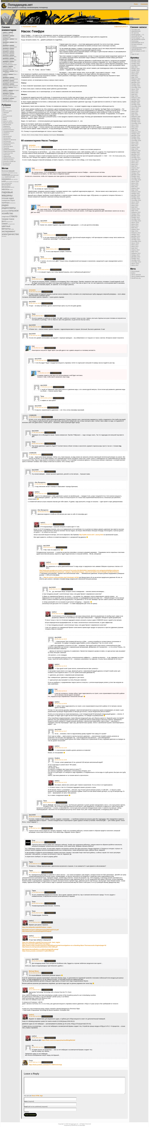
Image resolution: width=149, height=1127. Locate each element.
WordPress (74, 1125)
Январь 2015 (135, 214)
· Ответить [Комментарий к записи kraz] (50, 170)
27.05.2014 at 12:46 (41, 360)
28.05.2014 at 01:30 (35, 816)
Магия (5, 117)
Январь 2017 (135, 173)
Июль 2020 (134, 109)
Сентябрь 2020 (136, 106)
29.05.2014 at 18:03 (58, 613)
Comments (144, 4)
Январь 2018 (135, 152)
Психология (7, 128)
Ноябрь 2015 (135, 197)
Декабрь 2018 (135, 135)
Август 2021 (135, 89)
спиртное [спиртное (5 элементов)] (5, 217)
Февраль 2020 (135, 116)
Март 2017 (134, 169)
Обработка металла (9, 139)
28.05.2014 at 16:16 (44, 511)
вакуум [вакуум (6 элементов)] (11, 171)
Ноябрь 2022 (135, 70)
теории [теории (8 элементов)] (5, 219)
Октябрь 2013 (135, 239)
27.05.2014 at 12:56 (46, 387)
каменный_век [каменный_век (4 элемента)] (10, 177)
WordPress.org (136, 278)
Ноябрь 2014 (135, 217)
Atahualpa (82, 1125)
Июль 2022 (134, 74)
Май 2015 (134, 207)
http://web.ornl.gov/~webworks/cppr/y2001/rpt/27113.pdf (40, 929)
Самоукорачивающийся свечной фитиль (138, 48)
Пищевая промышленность (8, 148)
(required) (29, 1101)
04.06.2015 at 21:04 (38, 842)
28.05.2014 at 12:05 (41, 493)
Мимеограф (6, 37)
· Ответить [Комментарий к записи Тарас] (61, 235)
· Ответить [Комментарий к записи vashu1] (53, 493)
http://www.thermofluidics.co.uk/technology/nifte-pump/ (40, 949)
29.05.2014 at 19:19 (61, 666)
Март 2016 (134, 190)
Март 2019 (134, 130)
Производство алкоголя (10, 79)
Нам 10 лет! (135, 54)
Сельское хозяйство (9, 161)
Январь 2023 (135, 68)
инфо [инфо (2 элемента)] (3, 177)
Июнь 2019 (134, 127)
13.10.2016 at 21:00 (35, 863)
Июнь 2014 (134, 226)
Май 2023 (134, 67)
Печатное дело (8, 146)
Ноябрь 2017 (135, 156)
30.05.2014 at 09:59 (61, 703)
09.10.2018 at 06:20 (38, 961)
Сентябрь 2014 (136, 221)
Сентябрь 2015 (136, 200)
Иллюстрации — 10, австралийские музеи (138, 38)
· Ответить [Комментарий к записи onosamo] (47, 147)
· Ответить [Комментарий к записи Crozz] (47, 1062)
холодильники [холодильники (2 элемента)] (11, 224)
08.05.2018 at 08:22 (44, 269)
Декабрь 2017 (135, 154)
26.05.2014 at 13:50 (35, 291)
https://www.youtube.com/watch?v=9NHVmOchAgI (45, 1064)
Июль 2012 (134, 265)
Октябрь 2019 (135, 121)
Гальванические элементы (8, 132)
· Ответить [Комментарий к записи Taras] (64, 249)
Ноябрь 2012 (135, 258)
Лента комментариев (138, 276)
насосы (46, 135)
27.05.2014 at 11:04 (44, 207)
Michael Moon (34, 971)
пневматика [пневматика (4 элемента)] (6, 200)
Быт (4, 109)
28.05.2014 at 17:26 (46, 524)
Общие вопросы (8, 123)
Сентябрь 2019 (136, 123)
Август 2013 (135, 243)
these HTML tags (37, 1095)
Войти (133, 273)
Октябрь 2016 (135, 178)
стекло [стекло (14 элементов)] (13, 216)
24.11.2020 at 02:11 (35, 989)
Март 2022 (134, 77)
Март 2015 (134, 210)
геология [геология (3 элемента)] (10, 173)
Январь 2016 (135, 193)
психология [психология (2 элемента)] (12, 202)
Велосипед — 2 (8, 34)
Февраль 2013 (135, 253)
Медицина (6, 126)
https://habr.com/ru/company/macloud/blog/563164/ (58, 1040)
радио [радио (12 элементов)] (5, 205)
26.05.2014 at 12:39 (38, 170)
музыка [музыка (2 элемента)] (12, 187)
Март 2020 (134, 115)
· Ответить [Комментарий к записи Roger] (47, 828)
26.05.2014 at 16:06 (35, 303)
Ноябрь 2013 (135, 238)
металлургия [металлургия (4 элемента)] (6, 185)
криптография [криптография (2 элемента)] (9, 181)
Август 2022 (135, 72)
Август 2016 (135, 181)
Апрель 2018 (135, 147)
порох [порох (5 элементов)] (12, 200)
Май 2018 (134, 145)
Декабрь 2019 (135, 120)
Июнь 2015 (134, 205)
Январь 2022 (135, 80)
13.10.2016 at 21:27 (35, 872)
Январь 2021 (135, 99)
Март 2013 (134, 251)
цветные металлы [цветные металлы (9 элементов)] (6, 227)
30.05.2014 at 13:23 (61, 782)
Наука (5, 119)
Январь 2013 (135, 255)
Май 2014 (134, 227)
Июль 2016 (134, 183)
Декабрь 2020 (135, 101)
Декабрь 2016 (135, 174)
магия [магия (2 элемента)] (3, 183)
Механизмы (7, 138)
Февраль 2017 (135, 171)
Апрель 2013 (135, 250)
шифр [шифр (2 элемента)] (12, 229)
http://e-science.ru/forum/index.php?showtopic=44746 (61, 577)
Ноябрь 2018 (135, 137)
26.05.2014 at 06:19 (35, 147)
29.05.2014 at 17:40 (55, 589)
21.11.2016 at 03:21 (35, 937)
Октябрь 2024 (135, 62)
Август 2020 (135, 108)
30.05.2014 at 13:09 (61, 760)
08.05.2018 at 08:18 (52, 249)
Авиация (6, 112)
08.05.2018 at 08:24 (46, 258)
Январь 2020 (135, 118)
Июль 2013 (134, 245)
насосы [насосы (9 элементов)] (5, 189)
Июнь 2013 (134, 246)
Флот (4, 114)
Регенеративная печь (9, 56)
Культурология (7, 116)
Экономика (6, 165)
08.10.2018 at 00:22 (35, 973)
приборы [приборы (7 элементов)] (6, 202)
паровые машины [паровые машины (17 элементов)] (7, 194)
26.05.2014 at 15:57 (41, 186)
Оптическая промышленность (8, 142)
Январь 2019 (135, 133)
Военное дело (7, 111)
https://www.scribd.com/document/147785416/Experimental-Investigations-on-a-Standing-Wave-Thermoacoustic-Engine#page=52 (64, 945)
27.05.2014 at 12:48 (46, 222)
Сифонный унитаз (120, 26)
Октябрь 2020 (135, 104)
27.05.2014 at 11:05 (38, 348)
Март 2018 (134, 149)
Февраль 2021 (135, 97)
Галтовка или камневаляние (136, 30)
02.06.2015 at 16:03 (35, 828)
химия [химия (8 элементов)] (5, 223)
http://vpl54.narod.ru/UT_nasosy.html (91, 534)
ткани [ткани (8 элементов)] (11, 219)
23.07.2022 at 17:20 (35, 1062)
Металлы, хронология (10, 47)
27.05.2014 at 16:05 (38, 471)
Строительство (8, 153)
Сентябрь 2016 (136, 180)
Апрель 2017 (135, 168)
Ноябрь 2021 (135, 84)
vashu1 (31, 988)
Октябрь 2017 (135, 157)
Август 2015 (135, 202)
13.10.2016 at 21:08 (49, 235)
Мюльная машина (8, 53)
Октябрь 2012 (135, 260)
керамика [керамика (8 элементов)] (6, 179)
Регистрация (135, 271)
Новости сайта (7, 121)
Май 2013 (134, 248)
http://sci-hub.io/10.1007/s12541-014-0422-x (36, 944)
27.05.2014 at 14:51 (35, 454)
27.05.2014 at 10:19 (35, 335)
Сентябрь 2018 (136, 140)
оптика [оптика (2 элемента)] (11, 189)
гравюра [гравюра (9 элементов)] (6, 175)
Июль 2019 (134, 125)
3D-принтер (135, 33)
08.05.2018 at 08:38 (49, 802)
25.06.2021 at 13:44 (38, 1047)
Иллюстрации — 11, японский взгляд (9, 68)
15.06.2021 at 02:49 (35, 1016)
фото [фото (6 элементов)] (4, 221)
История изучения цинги (11, 91)
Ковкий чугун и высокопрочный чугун (10, 63)
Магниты (6, 134)
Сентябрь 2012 (136, 262)
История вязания (136, 44)
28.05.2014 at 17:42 (49, 547)
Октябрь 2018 (135, 139)
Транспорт (6, 154)
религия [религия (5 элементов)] (5, 211)
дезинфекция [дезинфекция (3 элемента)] (14, 175)
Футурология (7, 163)
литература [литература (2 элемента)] (15, 181)
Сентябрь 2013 (136, 241)
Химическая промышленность (8, 157)
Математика (7, 124)
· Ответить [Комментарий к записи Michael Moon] (47, 973)
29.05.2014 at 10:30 (52, 564)
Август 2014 (135, 222)
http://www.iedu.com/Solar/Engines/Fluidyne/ (36, 931)
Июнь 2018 (134, 144)
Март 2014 (134, 231)
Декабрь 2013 (135, 236)
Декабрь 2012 (135, 257)
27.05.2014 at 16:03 (38, 432)
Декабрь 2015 (135, 195)
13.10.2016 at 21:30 (38, 892)
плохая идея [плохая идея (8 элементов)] (8, 198)
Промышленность (8, 129)
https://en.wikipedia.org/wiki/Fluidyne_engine (37, 927)
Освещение (7, 144)
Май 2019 (134, 128)
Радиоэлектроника (9, 151)
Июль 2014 (134, 224)
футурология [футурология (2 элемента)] (9, 221)
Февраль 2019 (135, 132)
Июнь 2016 (134, 185)
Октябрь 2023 (135, 65)
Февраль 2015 (135, 212)
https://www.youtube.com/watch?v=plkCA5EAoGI (38, 951)
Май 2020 (134, 113)
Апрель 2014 (135, 229)
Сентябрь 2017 (136, 159)
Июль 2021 (134, 91)
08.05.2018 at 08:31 (38, 443)
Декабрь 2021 (135, 82)
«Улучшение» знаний (29, 26)
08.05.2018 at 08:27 (38, 315)
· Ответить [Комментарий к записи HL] (50, 1047)
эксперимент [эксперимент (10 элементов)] (8, 231)
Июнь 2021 (134, 92)
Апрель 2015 (135, 209)
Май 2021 (134, 94)
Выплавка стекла (8, 50)
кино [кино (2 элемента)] (12, 179)
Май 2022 (134, 75)
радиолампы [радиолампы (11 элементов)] (9, 207)
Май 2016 (134, 186)
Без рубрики (7, 107)
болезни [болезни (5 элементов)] (5, 171)
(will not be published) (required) (36, 1106)
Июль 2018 (134, 142)
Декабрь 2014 (135, 215)
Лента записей (136, 274)
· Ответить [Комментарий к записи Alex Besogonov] (53, 484)
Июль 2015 (134, 204)
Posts (136, 4)
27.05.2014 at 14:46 (35, 417)
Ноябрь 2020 (135, 103)
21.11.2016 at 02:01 (35, 922)
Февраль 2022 (135, 79)
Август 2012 (135, 263)
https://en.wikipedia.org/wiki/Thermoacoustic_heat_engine (41, 942)
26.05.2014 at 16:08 (35, 327)
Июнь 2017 (134, 164)
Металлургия (7, 136)
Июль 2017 (134, 162)
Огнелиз (134, 46)
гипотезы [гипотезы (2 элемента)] (15, 172)
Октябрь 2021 (135, 86)
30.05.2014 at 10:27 (61, 731)
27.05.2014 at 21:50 (41, 484)
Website (26, 1112)
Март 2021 (134, 96)
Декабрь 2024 (135, 60)
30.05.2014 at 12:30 (61, 747)
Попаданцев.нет (20, 5)
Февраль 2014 (135, 233)
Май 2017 (134, 166)
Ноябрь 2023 (135, 63)
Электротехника (8, 159)
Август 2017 (135, 161)
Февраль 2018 (135, 151)
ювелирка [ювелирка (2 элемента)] (4, 236)
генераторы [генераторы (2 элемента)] (4, 172)
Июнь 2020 (134, 111)
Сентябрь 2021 (136, 87)
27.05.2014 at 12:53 (44, 373)
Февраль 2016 (135, 192)
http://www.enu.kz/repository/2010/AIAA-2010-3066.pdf (39, 947)
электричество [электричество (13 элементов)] (10, 234)
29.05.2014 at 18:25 (61, 639)
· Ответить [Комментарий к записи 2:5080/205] (47, 417)
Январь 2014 (135, 234)
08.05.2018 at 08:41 (38, 903)
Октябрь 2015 (135, 198)
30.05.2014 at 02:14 (61, 691)
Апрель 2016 (135, 188)
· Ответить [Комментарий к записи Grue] (50, 842)
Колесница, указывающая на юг (137, 41)
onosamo (32, 145)
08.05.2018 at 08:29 (46, 398)
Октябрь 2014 (135, 219)
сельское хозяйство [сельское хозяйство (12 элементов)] (10, 212)
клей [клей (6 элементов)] (4, 181)
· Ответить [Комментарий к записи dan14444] (53, 186)
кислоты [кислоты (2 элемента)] (16, 179)
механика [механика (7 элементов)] (6, 187)
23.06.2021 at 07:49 (38, 1037)
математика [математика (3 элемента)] (8, 183)
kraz (36, 135)
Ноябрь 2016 (135, 176)
